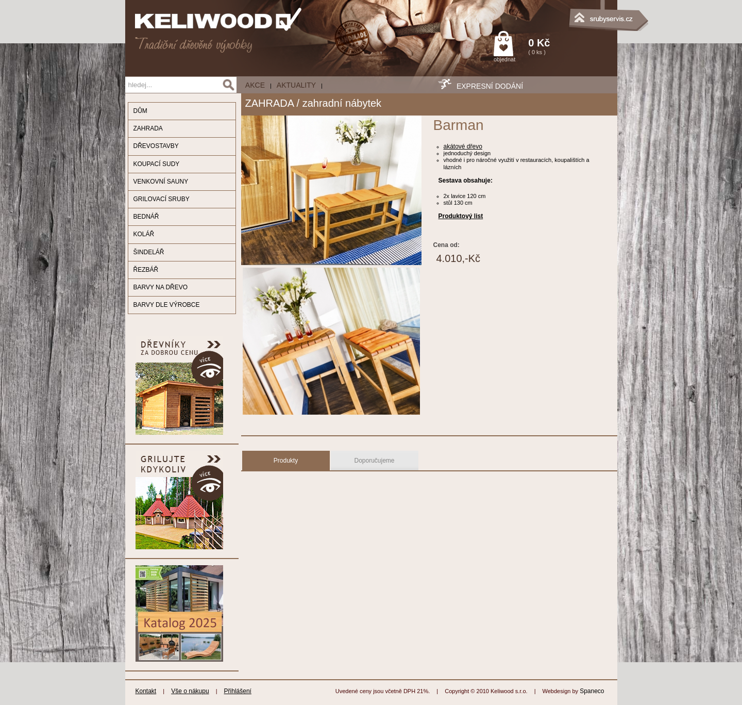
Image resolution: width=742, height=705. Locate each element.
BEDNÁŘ (146, 216)
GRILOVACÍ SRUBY (161, 199)
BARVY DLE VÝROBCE (166, 304)
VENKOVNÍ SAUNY (161, 181)
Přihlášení (237, 691)
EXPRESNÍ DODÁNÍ (490, 86)
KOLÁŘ (144, 234)
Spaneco (592, 691)
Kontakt (146, 691)
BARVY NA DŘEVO (160, 287)
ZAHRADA (148, 128)
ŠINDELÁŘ (148, 252)
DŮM (140, 110)
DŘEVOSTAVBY (156, 146)
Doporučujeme (374, 460)
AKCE (255, 85)
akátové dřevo (463, 146)
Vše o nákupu (190, 691)
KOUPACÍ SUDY (156, 164)
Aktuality (296, 85)
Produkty (286, 460)
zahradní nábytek (341, 103)
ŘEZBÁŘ (146, 269)
